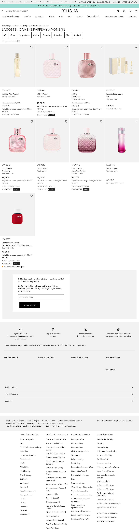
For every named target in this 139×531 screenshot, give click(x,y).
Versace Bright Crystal (55, 520)
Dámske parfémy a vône (81, 511)
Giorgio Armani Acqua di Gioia (56, 473)
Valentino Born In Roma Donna (55, 507)
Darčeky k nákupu (129, 2)
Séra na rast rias (78, 483)
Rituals (22, 499)
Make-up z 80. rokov (105, 489)
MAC (22, 463)
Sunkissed (24, 483)
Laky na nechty (77, 459)
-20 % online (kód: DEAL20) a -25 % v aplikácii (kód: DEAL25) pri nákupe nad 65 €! (66, 6)
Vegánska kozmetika (79, 491)
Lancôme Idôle (52, 494)
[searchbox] (23, 11)
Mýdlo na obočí (103, 481)
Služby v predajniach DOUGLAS (105, 494)
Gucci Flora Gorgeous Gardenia (55, 462)
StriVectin (24, 479)
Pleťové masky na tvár (80, 451)
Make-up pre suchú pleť (106, 517)
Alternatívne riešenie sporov (70, 421)
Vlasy (80, 17)
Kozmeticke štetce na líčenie (82, 467)
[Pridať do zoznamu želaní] (32, 47)
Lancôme (23, 507)
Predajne (116, 2)
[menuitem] (12, 16)
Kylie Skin (24, 451)
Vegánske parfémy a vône (82, 495)
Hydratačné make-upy (80, 475)
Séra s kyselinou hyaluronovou (78, 506)
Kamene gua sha (104, 463)
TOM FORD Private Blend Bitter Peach (56, 479)
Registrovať (30, 305)
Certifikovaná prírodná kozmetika (80, 500)
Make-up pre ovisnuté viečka (108, 503)
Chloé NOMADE (52, 498)
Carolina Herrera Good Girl (57, 484)
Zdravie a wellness (113, 17)
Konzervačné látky (104, 455)
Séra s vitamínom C (79, 471)
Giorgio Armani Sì (53, 502)
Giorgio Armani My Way (55, 457)
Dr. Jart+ (23, 511)
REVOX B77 (25, 515)
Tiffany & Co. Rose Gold (56, 512)
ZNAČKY (27, 17)
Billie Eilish (24, 467)
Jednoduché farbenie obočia (106, 476)
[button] (69, 387)
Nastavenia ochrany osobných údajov (60, 426)
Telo (70, 17)
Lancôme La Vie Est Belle (56, 439)
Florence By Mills (27, 439)
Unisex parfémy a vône (80, 519)
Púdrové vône (77, 447)
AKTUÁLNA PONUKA (87, 2)
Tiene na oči (76, 455)
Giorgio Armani (26, 495)
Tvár (61, 17)
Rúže (73, 479)
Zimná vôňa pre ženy (105, 521)
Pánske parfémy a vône (80, 515)
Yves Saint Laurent (27, 491)
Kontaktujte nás (48, 421)
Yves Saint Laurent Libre (55, 453)
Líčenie (51, 17)
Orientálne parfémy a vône (82, 487)
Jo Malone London (28, 455)
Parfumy (39, 17)
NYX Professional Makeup (30, 447)
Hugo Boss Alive (52, 516)
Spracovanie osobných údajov (50, 423)
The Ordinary (25, 475)
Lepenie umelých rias (105, 471)
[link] (17, 80)
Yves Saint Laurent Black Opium (56, 448)
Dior (22, 443)
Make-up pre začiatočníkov (108, 467)
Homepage (6, 26)
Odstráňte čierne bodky (106, 451)
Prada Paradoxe (52, 528)
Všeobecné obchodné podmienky (20, 423)
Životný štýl (93, 17)
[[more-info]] (11, 41)
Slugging (100, 443)
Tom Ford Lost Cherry (54, 468)
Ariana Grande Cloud (54, 443)
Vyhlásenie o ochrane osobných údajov (22, 421)
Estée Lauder (25, 459)
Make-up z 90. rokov (105, 485)
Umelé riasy (76, 463)
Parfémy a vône (77, 439)
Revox (22, 503)
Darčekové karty (10, 17)
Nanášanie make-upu (105, 499)
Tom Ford (24, 487)
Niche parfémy (77, 443)
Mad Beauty (25, 471)
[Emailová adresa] (41, 297)
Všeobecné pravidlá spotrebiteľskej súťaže (23, 426)
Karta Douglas (103, 2)
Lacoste (16, 26)
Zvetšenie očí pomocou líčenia (106, 508)
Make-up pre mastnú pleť (107, 513)
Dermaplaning (102, 447)
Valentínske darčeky (105, 439)
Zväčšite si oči (103, 459)
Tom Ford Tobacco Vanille (56, 524)
